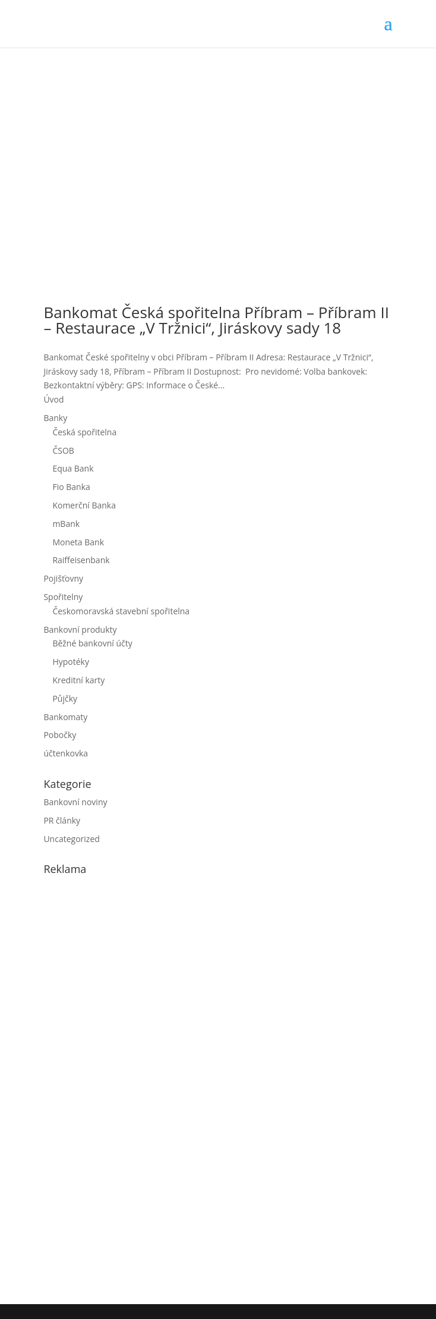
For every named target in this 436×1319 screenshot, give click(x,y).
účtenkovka (65, 753)
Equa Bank (72, 468)
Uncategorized (71, 838)
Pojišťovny (63, 578)
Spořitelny (63, 596)
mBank (66, 523)
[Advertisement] (132, 1087)
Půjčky (64, 698)
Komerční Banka (84, 505)
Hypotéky (70, 661)
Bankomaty (65, 717)
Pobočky (59, 734)
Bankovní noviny (75, 802)
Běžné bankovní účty (92, 643)
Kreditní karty (78, 680)
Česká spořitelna (84, 432)
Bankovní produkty (79, 629)
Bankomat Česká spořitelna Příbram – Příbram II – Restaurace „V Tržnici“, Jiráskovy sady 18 (216, 320)
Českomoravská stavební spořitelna (120, 611)
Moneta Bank (78, 542)
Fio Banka (71, 486)
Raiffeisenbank (80, 560)
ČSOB (63, 450)
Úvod (53, 399)
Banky (55, 417)
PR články (61, 820)
